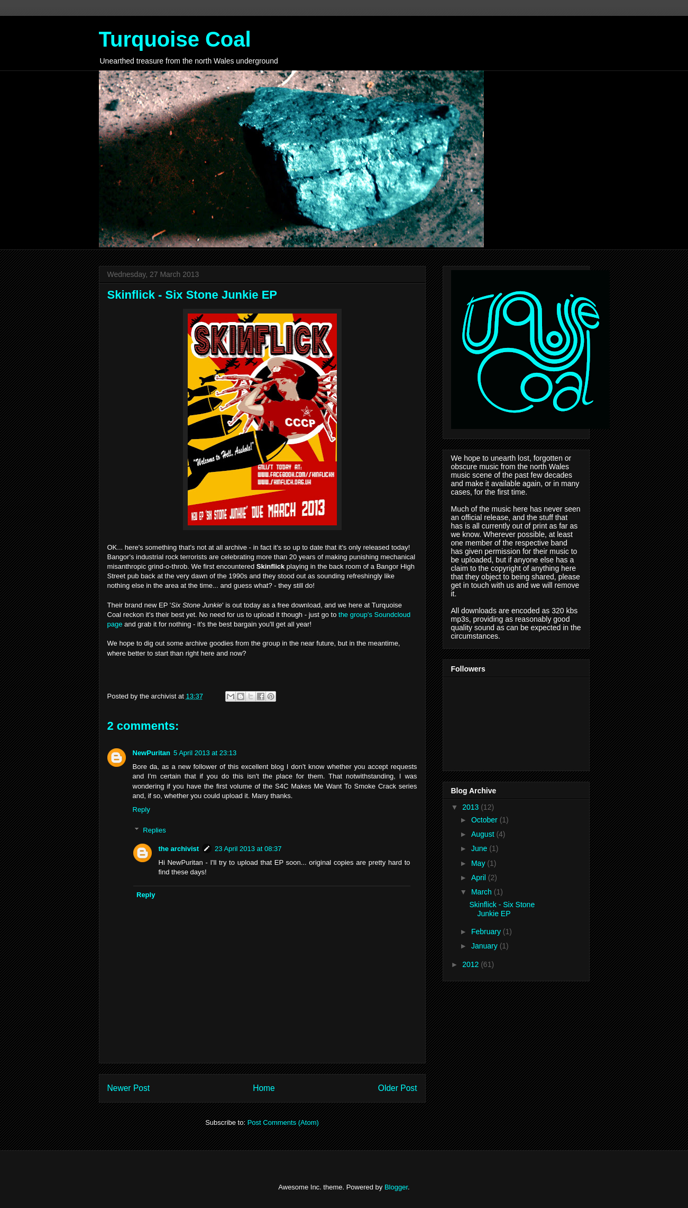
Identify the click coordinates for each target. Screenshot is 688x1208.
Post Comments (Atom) (283, 1122)
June (480, 848)
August (483, 834)
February (487, 931)
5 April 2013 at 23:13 (204, 753)
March (482, 892)
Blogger (396, 1187)
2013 (471, 807)
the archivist (179, 849)
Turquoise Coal (175, 39)
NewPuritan (152, 753)
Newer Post (128, 1088)
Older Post (397, 1088)
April (479, 877)
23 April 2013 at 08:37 (248, 849)
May (479, 863)
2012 (471, 964)
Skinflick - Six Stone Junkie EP (502, 909)
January (485, 946)
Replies (154, 830)
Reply (141, 809)
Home (264, 1088)
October (485, 820)
